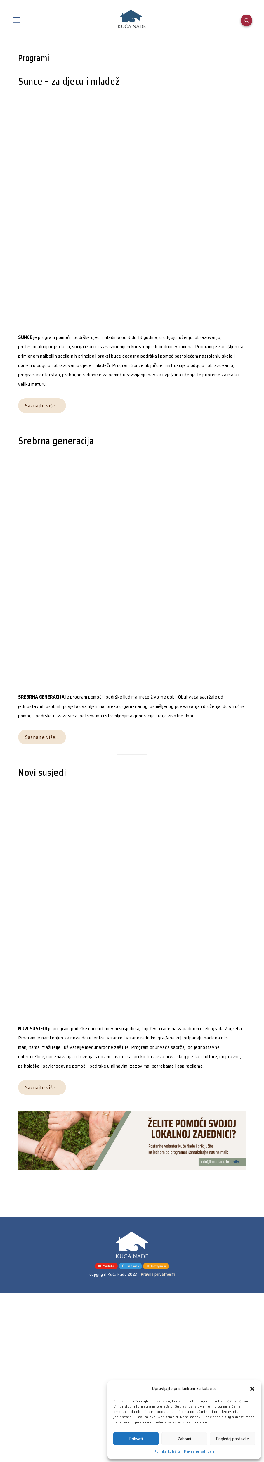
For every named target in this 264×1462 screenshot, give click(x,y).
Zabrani (184, 1438)
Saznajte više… (42, 405)
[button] (252, 1389)
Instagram (156, 1266)
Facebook (130, 1266)
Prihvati (136, 1438)
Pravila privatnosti (199, 1451)
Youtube (106, 1266)
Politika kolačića (167, 1451)
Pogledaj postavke (232, 1438)
